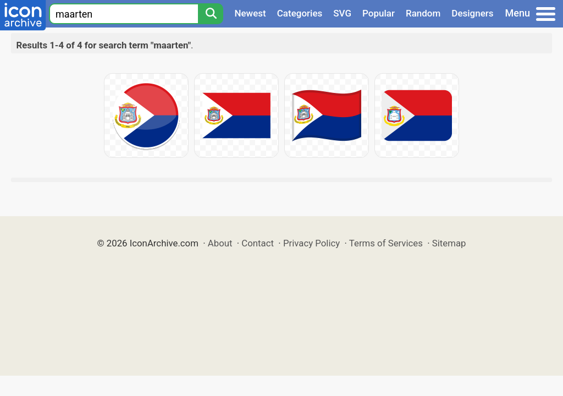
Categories (300, 13)
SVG (342, 13)
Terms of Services (386, 243)
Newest (250, 13)
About (220, 243)
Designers (472, 13)
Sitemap (449, 243)
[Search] (210, 13)
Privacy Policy (311, 243)
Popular (378, 13)
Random (423, 13)
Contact (257, 243)
